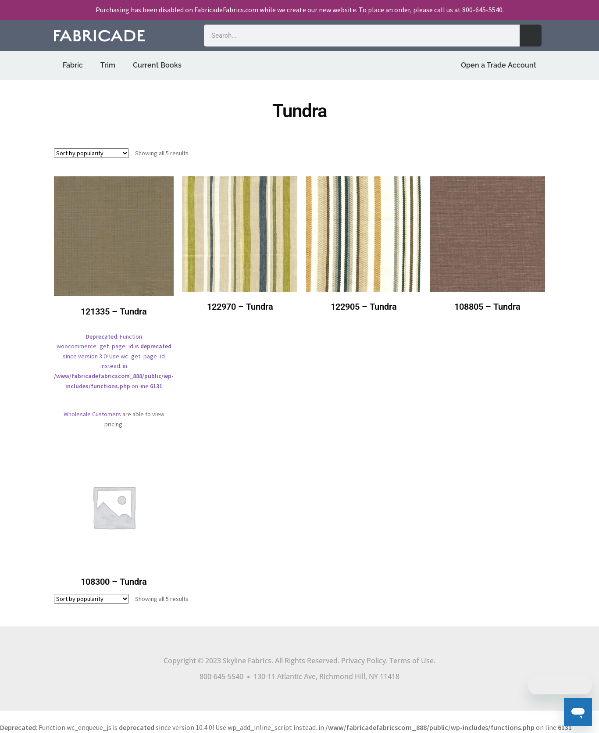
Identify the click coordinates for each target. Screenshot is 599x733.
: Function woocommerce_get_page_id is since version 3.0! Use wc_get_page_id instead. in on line (114, 289)
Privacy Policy (363, 660)
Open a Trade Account (498, 65)
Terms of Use (411, 660)
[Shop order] (91, 153)
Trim (107, 65)
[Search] (531, 35)
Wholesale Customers (92, 414)
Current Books (157, 65)
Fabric (73, 65)
